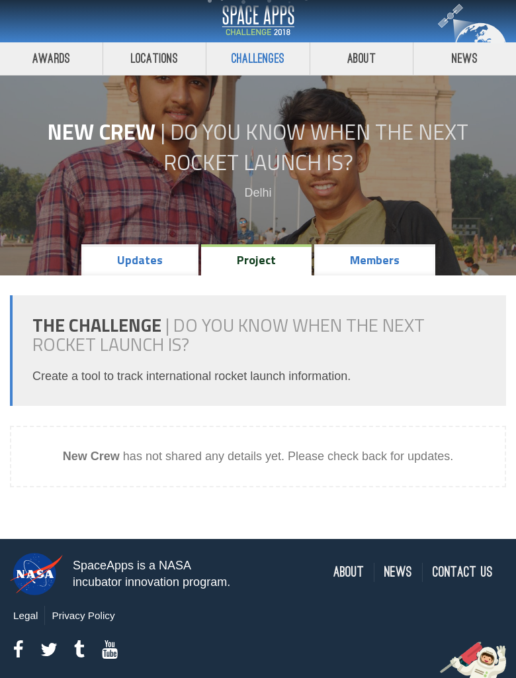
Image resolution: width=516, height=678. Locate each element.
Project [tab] (256, 260)
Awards (51, 58)
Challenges (258, 58)
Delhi (257, 192)
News (398, 572)
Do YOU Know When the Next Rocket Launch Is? (316, 147)
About (361, 58)
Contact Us (463, 572)
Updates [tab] (140, 260)
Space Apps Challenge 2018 (258, 21)
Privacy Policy (83, 615)
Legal (25, 615)
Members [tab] (375, 260)
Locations (155, 58)
